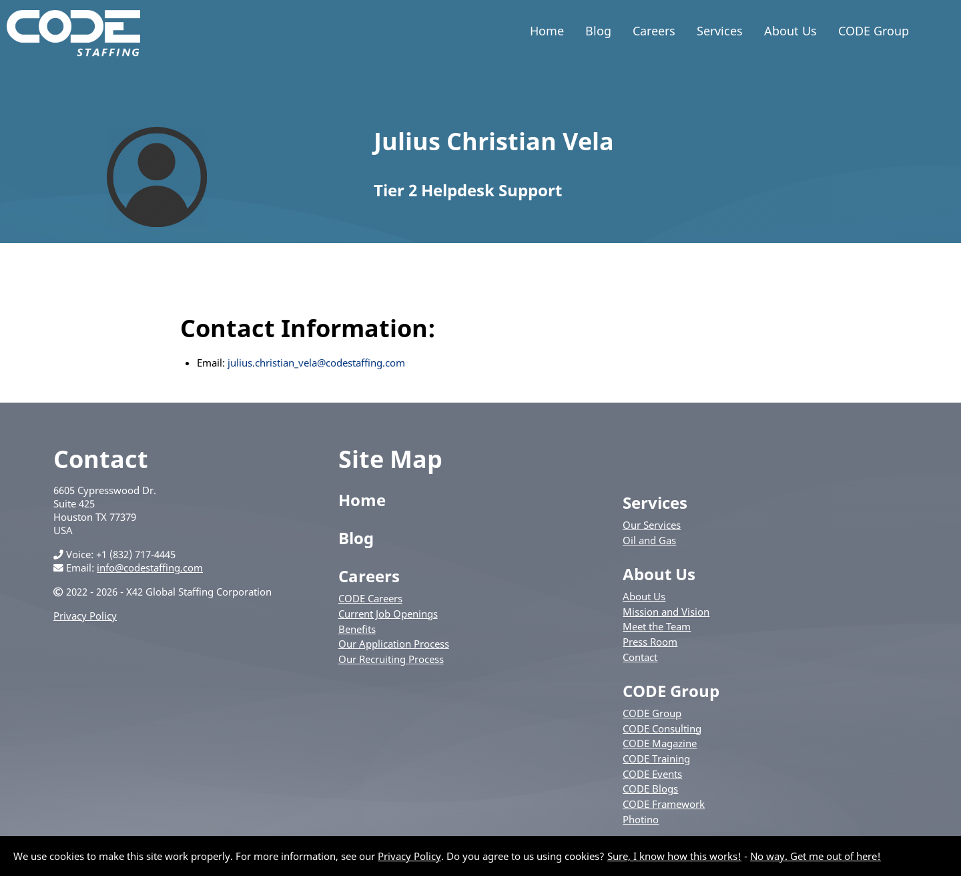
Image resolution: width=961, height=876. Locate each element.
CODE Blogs (650, 788)
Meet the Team (657, 626)
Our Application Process (393, 643)
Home (547, 31)
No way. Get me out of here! (815, 856)
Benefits (357, 629)
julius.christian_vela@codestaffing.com (316, 362)
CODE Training (656, 758)
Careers (654, 31)
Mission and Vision (666, 611)
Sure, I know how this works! (674, 856)
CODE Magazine (660, 743)
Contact (640, 657)
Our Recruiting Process (391, 659)
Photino (641, 819)
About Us (790, 31)
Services (720, 31)
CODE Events (652, 774)
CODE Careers (370, 598)
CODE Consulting (662, 728)
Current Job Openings (388, 613)
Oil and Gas (649, 540)
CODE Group (873, 31)
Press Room (650, 641)
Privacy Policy (85, 615)
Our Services (652, 524)
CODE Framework (664, 804)
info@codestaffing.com (150, 567)
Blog (598, 31)
